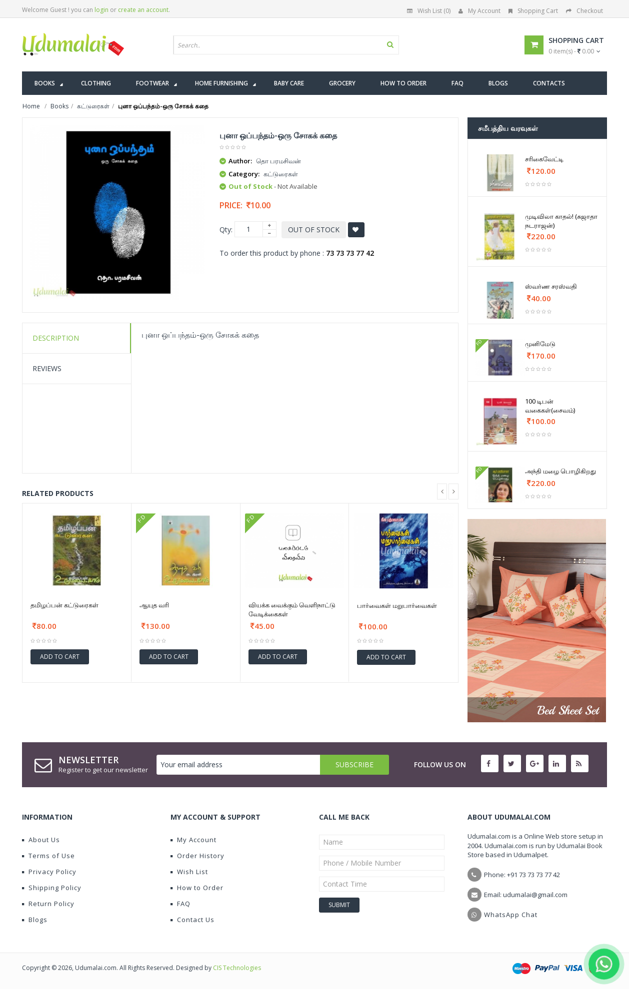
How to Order (197, 887)
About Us (41, 839)
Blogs (35, 919)
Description (55, 338)
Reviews (47, 368)
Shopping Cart (533, 10)
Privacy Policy (49, 871)
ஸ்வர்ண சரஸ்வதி (551, 286)
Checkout (584, 10)
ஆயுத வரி (154, 604)
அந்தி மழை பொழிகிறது (560, 471)
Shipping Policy (52, 887)
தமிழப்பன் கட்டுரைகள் (64, 604)
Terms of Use (48, 855)
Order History (197, 855)
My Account (479, 10)
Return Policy (48, 903)
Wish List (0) (428, 10)
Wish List (189, 871)
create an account (143, 9)
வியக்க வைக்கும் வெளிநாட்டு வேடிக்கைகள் (292, 609)
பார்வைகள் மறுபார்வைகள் (397, 605)
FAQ (180, 903)
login (101, 9)
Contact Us (192, 919)
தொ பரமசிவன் (278, 160)
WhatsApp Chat (511, 914)
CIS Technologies (237, 968)
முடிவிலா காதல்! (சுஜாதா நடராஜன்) (561, 221)
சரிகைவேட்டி (544, 158)
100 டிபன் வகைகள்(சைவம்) (550, 406)
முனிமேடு (540, 343)
